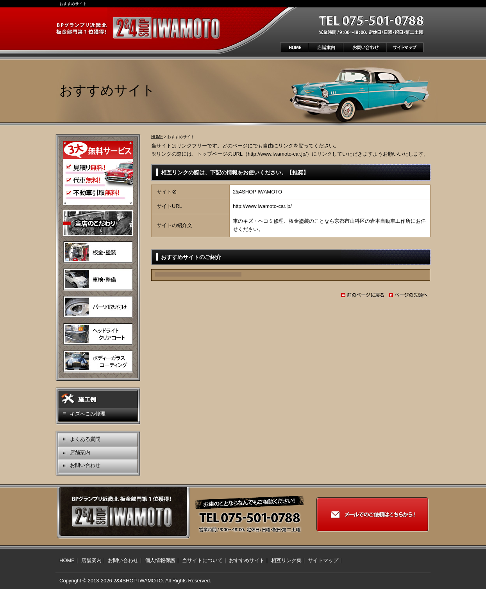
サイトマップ (323, 560)
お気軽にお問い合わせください (377, 25)
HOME (157, 137)
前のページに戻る (362, 295)
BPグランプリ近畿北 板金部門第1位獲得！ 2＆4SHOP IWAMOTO (139, 28)
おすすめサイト (246, 560)
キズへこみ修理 (87, 414)
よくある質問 (85, 439)
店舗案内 (80, 452)
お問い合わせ (85, 465)
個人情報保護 (160, 560)
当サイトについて (202, 560)
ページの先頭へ (408, 295)
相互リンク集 (286, 560)
